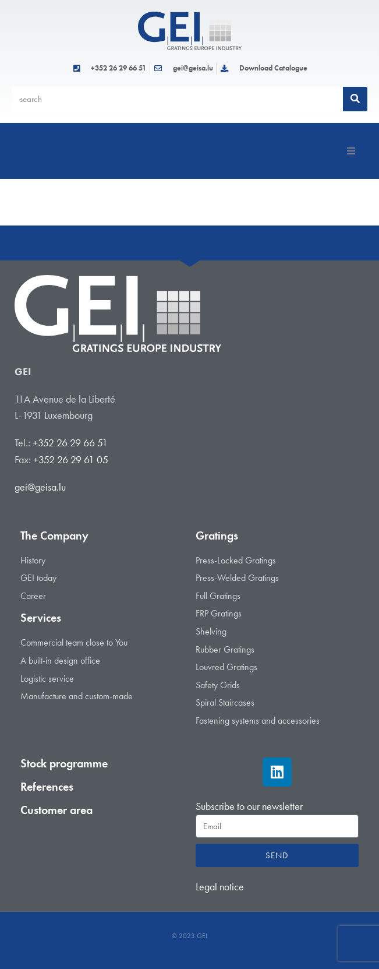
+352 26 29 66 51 (70, 442)
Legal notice (220, 886)
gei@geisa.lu (40, 487)
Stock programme (64, 763)
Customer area (56, 810)
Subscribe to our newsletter (249, 806)
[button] (351, 150)
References (46, 786)
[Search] (355, 99)
